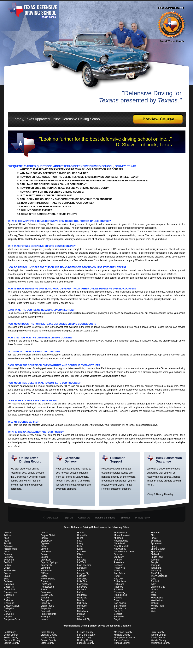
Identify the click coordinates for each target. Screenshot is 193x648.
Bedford (8, 562)
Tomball (155, 581)
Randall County (122, 643)
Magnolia (82, 595)
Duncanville (46, 565)
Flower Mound (47, 578)
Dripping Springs (49, 562)
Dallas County (47, 637)
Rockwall (118, 589)
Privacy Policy (142, 517)
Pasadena (119, 562)
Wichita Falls (157, 605)
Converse (9, 614)
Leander (81, 576)
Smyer (154, 538)
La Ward (81, 562)
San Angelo (120, 603)
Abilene (8, 532)
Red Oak (118, 578)
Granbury (45, 603)
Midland (81, 608)
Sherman (155, 532)
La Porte (81, 559)
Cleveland (9, 603)
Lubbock (81, 589)
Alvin (6, 540)
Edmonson (45, 570)
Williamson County (160, 643)
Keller (80, 549)
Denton (44, 554)
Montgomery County (124, 637)
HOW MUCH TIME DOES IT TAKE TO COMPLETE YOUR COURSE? (57, 203)
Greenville (45, 611)
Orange (118, 559)
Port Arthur (119, 573)
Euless (43, 576)
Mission (81, 616)
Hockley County (85, 640)
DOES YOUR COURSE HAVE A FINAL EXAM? (46, 206)
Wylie (153, 611)
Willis (153, 608)
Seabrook (119, 616)
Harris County (84, 637)
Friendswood (47, 586)
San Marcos (120, 608)
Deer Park (45, 551)
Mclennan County (123, 632)
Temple (154, 562)
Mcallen (81, 600)
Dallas (43, 546)
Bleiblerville (10, 570)
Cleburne (8, 600)
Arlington (8, 546)
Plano (117, 570)
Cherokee (9, 595)
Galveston (45, 592)
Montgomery (120, 532)
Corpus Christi (47, 535)
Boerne (7, 573)
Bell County (10, 632)
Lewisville (82, 578)
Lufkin (80, 592)
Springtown (156, 551)
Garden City (46, 595)
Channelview (10, 592)
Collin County (47, 632)
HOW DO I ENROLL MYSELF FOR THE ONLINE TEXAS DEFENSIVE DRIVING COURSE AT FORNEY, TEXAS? (79, 177)
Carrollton (9, 584)
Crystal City (46, 540)
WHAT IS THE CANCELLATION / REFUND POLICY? (49, 214)
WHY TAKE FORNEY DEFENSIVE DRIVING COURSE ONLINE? (54, 173)
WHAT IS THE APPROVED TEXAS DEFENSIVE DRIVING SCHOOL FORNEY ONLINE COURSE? (71, 169)
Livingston (82, 584)
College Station (12, 605)
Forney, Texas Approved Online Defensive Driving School (54, 119)
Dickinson (45, 559)
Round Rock (120, 595)
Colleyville (9, 608)
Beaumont (9, 559)
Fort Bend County (86, 634)
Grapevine (45, 608)
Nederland (119, 543)
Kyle (79, 557)
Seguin (117, 619)
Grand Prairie (47, 605)
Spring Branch (158, 549)
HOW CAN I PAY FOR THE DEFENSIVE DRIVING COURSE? (52, 192)
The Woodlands (159, 576)
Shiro (153, 535)
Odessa (118, 554)
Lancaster (82, 567)
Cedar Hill (9, 586)
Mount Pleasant (122, 535)
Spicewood (156, 543)
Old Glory (119, 557)
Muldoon (118, 538)
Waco (153, 595)
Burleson (8, 581)
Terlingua (155, 565)
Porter (117, 576)
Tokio (153, 578)
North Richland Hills (124, 551)
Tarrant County (158, 634)
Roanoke (118, 586)
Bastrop (8, 554)
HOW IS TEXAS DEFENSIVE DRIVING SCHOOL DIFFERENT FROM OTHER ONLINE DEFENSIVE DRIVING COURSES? (84, 180)
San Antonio (120, 605)
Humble (81, 532)
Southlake (156, 540)
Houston (44, 619)
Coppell (8, 616)
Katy (79, 546)
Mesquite (82, 605)
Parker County (121, 640)
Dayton (44, 549)
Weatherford (157, 600)
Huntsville (82, 535)
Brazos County (11, 643)
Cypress (44, 543)
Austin (7, 551)
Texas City (156, 570)
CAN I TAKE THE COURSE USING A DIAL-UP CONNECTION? (53, 184)
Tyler (153, 584)
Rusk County (157, 632)
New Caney (120, 549)
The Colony (156, 573)
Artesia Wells (10, 549)
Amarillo (8, 543)
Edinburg (45, 567)
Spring (154, 546)
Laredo (80, 570)
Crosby (44, 538)
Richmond (119, 584)
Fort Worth (45, 584)
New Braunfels (121, 546)
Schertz (118, 614)
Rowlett (118, 597)
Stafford (155, 554)
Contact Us (84, 517)
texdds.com (91, 270)
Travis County (158, 637)
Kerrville (81, 551)
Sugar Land (157, 557)
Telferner (155, 559)
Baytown (8, 557)
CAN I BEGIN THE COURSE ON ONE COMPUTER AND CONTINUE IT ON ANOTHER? (66, 199)
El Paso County (85, 632)
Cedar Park (10, 589)
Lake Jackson (84, 565)
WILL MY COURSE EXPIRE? (36, 210)
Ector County (47, 643)
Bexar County (11, 634)
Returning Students (105, 517)
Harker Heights (48, 614)
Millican (81, 614)
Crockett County (48, 634)
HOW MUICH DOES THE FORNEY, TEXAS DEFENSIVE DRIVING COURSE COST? (64, 188)
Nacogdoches (121, 540)
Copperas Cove (12, 619)
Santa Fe (118, 611)
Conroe (7, 611)
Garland (44, 597)
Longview (82, 586)
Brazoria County (12, 640)
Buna (6, 578)
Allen (6, 538)
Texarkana (156, 567)
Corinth (44, 532)
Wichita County (158, 640)
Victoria (154, 589)
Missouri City (84, 619)
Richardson (120, 581)
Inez (79, 540)
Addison (8, 535)
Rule (116, 600)
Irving (80, 543)
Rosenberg (119, 592)
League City (83, 573)
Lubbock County (85, 643)
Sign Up (69, 517)
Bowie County (11, 637)
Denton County (48, 640)
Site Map (125, 517)
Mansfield (82, 597)
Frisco (43, 589)
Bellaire (8, 565)
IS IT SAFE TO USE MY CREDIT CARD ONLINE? (46, 195)
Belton (7, 567)
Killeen (80, 554)
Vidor (153, 592)
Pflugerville (119, 567)
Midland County (122, 634)
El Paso (44, 573)
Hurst (80, 538)
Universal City (158, 586)
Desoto (44, 557)
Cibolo (7, 597)
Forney (44, 581)
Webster (155, 603)
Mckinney (82, 603)
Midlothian (82, 611)
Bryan (7, 576)
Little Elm (82, 581)
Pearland (118, 565)
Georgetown (46, 600)
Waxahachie (157, 597)
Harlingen (45, 616)
